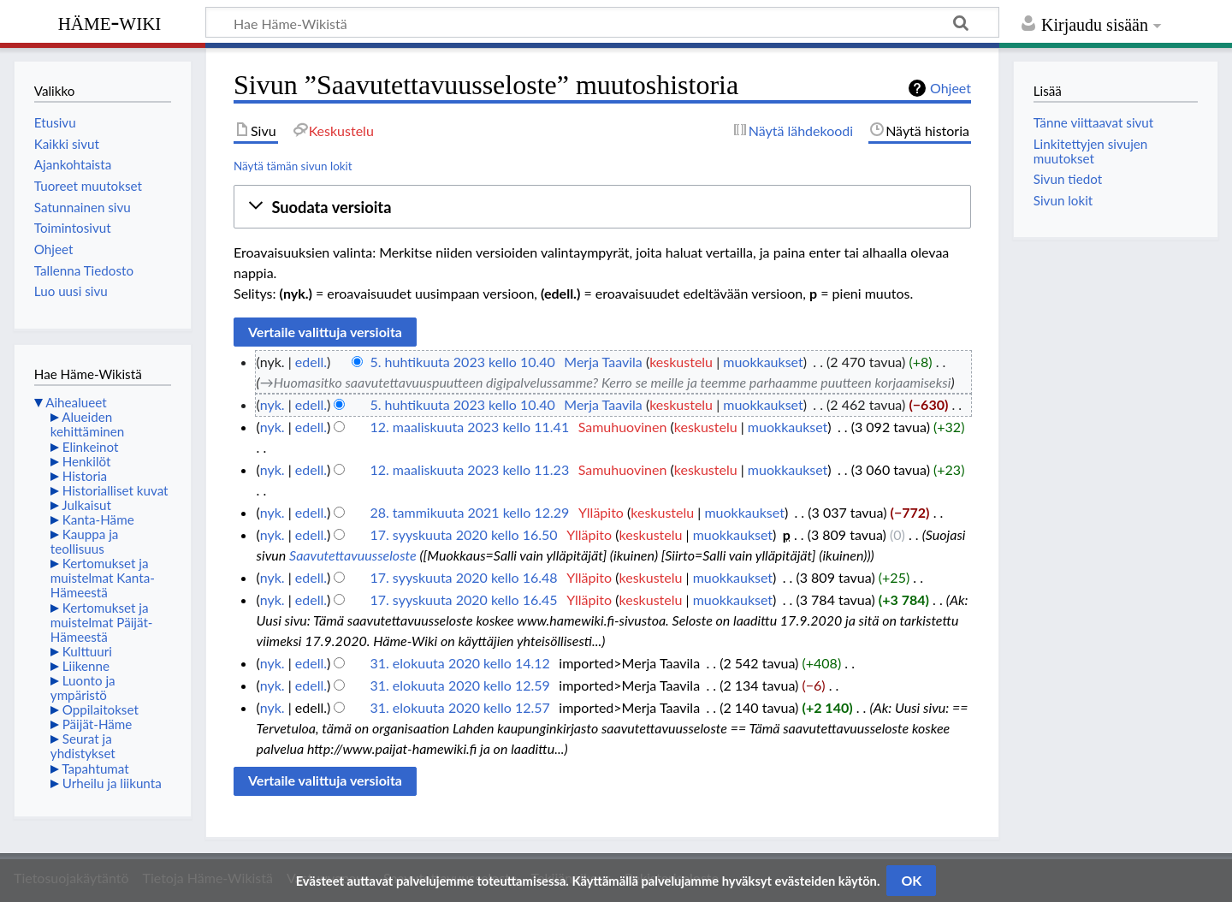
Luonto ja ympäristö (83, 688)
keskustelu (681, 361)
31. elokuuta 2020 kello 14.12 (459, 663)
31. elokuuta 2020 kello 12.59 (459, 685)
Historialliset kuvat (115, 490)
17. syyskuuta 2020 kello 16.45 (463, 599)
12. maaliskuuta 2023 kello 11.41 (469, 426)
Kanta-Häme (98, 519)
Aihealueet (75, 402)
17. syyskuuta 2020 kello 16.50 (463, 534)
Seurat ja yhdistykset (83, 746)
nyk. (272, 404)
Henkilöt (86, 461)
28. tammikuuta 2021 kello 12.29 (469, 512)
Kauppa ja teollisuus (84, 541)
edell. (311, 361)
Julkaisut (86, 505)
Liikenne (86, 666)
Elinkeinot (90, 446)
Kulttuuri (87, 651)
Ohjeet (950, 88)
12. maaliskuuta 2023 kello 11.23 (469, 469)
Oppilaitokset (100, 709)
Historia (84, 476)
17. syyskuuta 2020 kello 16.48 (463, 577)
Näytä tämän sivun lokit (293, 166)
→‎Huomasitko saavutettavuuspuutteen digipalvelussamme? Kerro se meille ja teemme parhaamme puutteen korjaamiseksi (605, 382)
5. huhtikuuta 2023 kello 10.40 (462, 361)
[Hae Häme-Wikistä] (602, 22)
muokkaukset (763, 361)
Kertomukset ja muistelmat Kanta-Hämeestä (102, 577)
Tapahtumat (95, 768)
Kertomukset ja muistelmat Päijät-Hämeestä (101, 622)
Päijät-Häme (97, 724)
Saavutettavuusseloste (353, 555)
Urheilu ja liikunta (112, 783)
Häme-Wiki (110, 21)
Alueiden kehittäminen (87, 424)
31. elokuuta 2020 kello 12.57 (459, 707)
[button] (602, 207)
